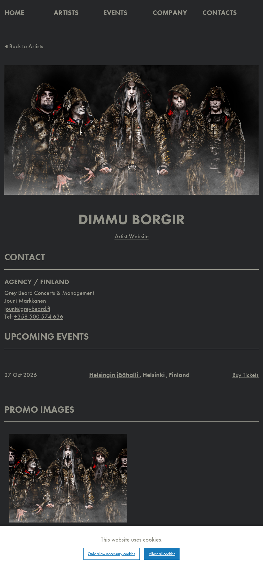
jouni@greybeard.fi (27, 309)
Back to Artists (23, 46)
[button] (68, 478)
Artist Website (132, 236)
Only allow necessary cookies (111, 553)
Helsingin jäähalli (114, 375)
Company (170, 12)
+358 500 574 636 (38, 316)
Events (115, 12)
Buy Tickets (245, 375)
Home (14, 12)
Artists (66, 12)
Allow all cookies (162, 553)
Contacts (219, 12)
